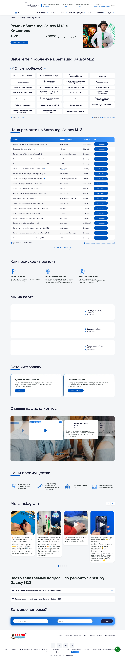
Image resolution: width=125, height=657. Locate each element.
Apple (60, 635)
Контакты (87, 649)
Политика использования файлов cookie (107, 649)
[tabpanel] (46, 430)
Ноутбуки (77, 635)
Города (13, 649)
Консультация (101, 144)
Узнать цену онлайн (19, 42)
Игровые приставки (96, 635)
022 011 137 (98, 4)
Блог (63, 649)
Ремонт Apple (41, 13)
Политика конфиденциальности (57, 652)
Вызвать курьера (76, 390)
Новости (56, 649)
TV (85, 635)
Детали (20, 390)
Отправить (107, 621)
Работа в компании (74, 649)
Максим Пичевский (81, 423)
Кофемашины (110, 635)
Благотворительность (42, 649)
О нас (6, 649)
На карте (46, 6)
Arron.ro (75, 652)
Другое (110, 13)
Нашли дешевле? (62, 247)
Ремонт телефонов (58, 13)
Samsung (21, 117)
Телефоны (68, 635)
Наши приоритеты (25, 649)
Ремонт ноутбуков (76, 13)
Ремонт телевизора (95, 13)
